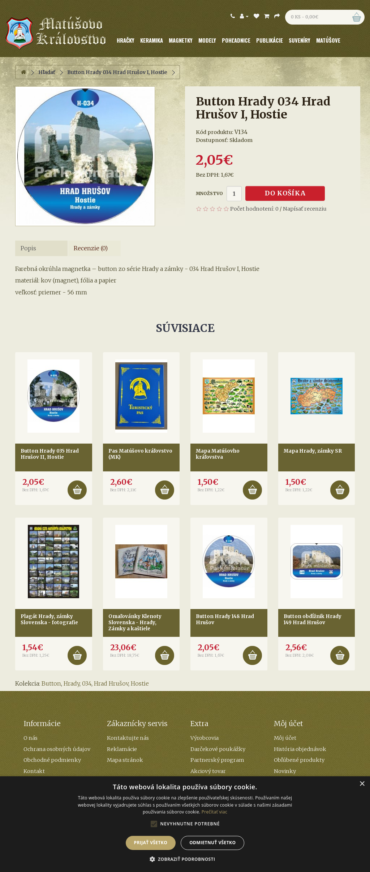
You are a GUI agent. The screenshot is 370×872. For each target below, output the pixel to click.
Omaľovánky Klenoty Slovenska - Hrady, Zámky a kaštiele (135, 622)
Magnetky (181, 40)
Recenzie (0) (91, 248)
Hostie (140, 683)
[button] (185, 859)
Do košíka (285, 193)
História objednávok (300, 749)
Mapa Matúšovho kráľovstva (218, 454)
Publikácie (269, 40)
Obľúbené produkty (299, 760)
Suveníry (299, 40)
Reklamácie (122, 749)
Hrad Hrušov (111, 683)
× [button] (362, 784)
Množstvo (209, 193)
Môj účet (285, 738)
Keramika (151, 40)
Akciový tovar (208, 771)
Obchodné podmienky (52, 760)
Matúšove (328, 40)
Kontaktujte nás (128, 738)
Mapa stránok (125, 760)
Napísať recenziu (305, 209)
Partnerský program (217, 760)
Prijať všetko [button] (151, 842)
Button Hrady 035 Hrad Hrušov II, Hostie (50, 454)
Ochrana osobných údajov (56, 749)
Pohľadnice (236, 40)
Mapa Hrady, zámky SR (313, 451)
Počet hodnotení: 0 (254, 209)
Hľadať (46, 72)
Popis (28, 248)
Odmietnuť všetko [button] (212, 842)
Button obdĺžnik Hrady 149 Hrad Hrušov (312, 619)
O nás (30, 738)
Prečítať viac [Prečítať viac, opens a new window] (214, 812)
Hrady (71, 683)
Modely (207, 40)
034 (86, 683)
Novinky (285, 771)
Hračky (125, 40)
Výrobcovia (204, 738)
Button (51, 683)
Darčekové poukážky (217, 749)
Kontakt (34, 771)
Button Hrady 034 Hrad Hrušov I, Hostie (117, 72)
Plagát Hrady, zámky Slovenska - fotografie (49, 619)
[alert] (185, 824)
